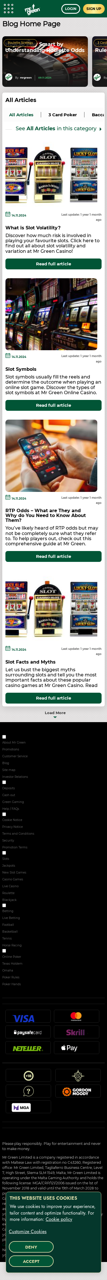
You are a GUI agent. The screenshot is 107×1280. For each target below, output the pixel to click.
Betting (7, 911)
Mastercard (76, 1018)
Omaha (7, 970)
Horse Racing (12, 945)
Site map (8, 770)
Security (8, 840)
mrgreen (26, 77)
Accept (31, 1261)
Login (70, 9)
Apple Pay (77, 1050)
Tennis (7, 938)
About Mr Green (14, 742)
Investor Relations (15, 777)
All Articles (20, 100)
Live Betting (11, 918)
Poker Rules (10, 977)
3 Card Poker (63, 114)
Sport (11, 906)
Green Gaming (13, 802)
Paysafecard (28, 1034)
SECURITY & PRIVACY (22, 815)
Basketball (10, 932)
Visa (28, 1018)
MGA (28, 1109)
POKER (12, 952)
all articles (21, 114)
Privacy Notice (12, 827)
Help (28, 1093)
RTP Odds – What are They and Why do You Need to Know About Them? (45, 515)
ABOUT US (14, 738)
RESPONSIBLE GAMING (24, 783)
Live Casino (10, 886)
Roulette (8, 893)
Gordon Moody (78, 1093)
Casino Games (12, 879)
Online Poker (11, 957)
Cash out (8, 795)
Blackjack (9, 900)
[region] (53, 1232)
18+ (28, 1077)
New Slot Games (14, 872)
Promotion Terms (14, 847)
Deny (31, 1247)
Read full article (53, 264)
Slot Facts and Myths (30, 662)
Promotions (10, 749)
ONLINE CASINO (18, 854)
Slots (5, 859)
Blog (5, 763)
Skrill (77, 1034)
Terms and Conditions (18, 834)
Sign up (93, 9)
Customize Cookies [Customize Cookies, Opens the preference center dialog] (28, 1232)
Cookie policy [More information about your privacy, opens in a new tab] (59, 1219)
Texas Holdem (12, 963)
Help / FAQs (10, 809)
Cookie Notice (12, 820)
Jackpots (8, 866)
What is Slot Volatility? (32, 228)
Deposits (8, 788)
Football (8, 925)
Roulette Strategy (20, 43)
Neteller (28, 1050)
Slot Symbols (21, 369)
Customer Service (15, 756)
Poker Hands (11, 984)
